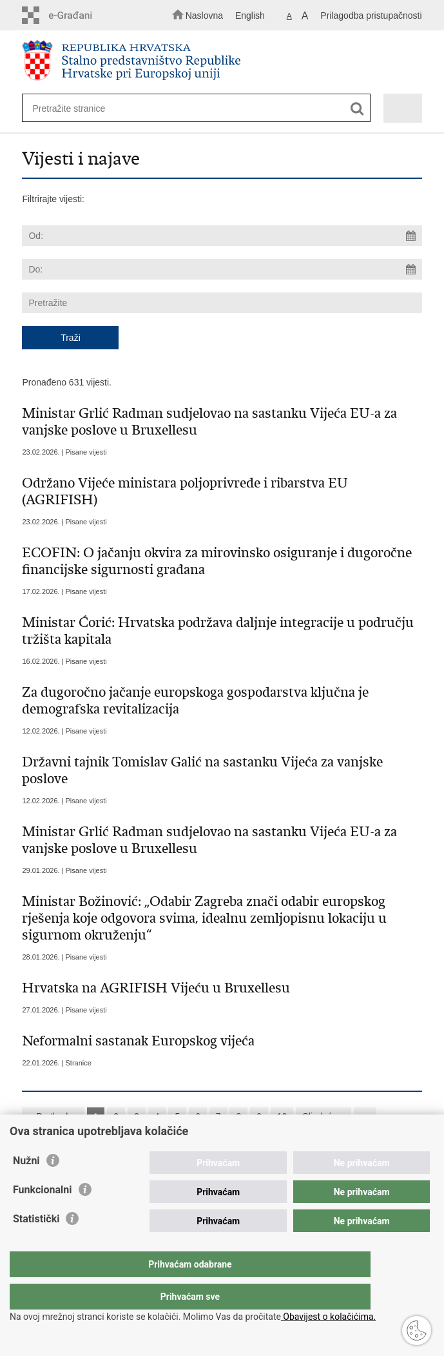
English (250, 15)
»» (365, 1116)
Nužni (26, 1186)
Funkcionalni (42, 1215)
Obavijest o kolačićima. (328, 1316)
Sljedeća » (323, 1116)
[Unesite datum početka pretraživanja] (221, 235)
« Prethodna (52, 1116)
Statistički (36, 1244)
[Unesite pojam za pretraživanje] (185, 108)
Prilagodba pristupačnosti (370, 15)
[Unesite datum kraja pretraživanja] (221, 269)
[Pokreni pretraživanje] (357, 109)
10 (282, 1116)
